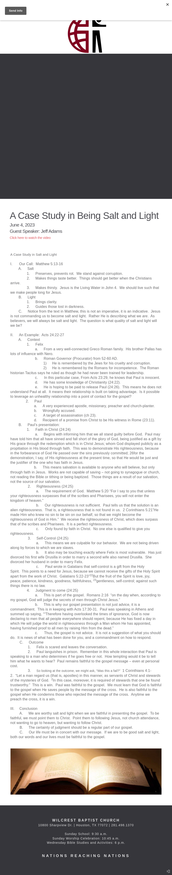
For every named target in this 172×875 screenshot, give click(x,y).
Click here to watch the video (30, 238)
